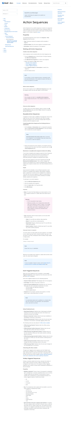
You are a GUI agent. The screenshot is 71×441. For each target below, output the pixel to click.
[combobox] (59, 3)
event (28, 276)
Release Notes (47, 3)
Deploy (5, 50)
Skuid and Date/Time (9, 46)
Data (4, 18)
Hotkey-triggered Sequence (31, 65)
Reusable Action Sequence (31, 62)
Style (5, 48)
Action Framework (9, 36)
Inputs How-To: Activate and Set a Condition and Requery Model (12, 41)
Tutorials (40, 3)
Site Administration (33, 3)
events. (38, 32)
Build (5, 20)
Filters (6, 34)
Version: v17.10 (10, 10)
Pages (5, 24)
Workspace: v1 (10, 13)
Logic (5, 33)
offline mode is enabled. (45, 322)
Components (7, 28)
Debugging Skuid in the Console (10, 31)
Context (6, 23)
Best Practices (7, 29)
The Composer (7, 21)
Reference (24, 3)
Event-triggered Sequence (31, 64)
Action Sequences (10, 39)
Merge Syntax (8, 44)
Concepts (19, 3)
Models (5, 26)
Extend (5, 51)
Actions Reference (10, 37)
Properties (60, 9)
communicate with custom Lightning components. (38, 355)
